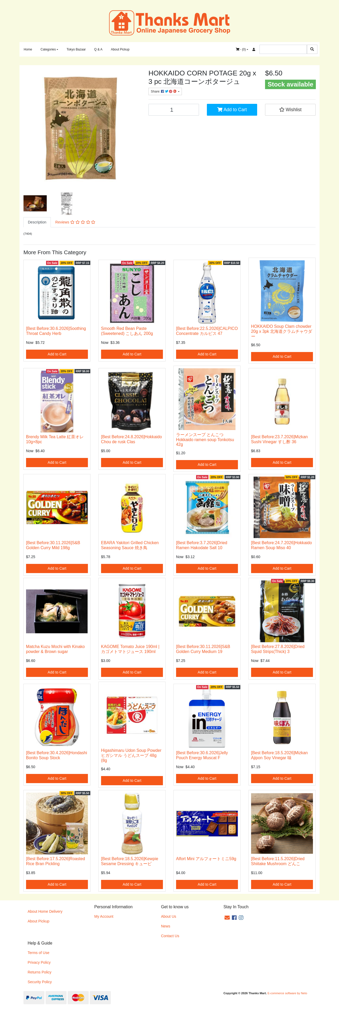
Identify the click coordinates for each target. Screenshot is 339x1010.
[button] (290, 109)
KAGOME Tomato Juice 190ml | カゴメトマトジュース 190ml (130, 649)
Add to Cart (232, 109)
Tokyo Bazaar (76, 49)
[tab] (37, 222)
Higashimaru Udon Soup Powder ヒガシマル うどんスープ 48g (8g (131, 755)
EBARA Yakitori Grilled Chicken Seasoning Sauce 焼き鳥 (130, 545)
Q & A (98, 49)
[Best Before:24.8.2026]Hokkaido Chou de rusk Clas (131, 439)
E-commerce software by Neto (287, 993)
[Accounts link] (253, 49)
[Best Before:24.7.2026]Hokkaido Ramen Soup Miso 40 (281, 545)
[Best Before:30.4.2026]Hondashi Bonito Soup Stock (56, 755)
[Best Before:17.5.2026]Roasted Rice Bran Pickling (55, 861)
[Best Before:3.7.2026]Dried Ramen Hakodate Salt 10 (201, 545)
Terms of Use (38, 953)
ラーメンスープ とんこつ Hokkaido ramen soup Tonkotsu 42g (205, 439)
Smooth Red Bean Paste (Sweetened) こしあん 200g (127, 331)
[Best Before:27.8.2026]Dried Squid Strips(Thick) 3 (278, 649)
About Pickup (120, 49)
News (165, 926)
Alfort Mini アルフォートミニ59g (206, 858)
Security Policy (40, 982)
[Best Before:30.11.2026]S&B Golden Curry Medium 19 (203, 649)
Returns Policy (39, 972)
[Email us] (227, 918)
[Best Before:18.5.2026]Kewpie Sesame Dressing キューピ (129, 861)
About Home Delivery (45, 911)
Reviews (75, 222)
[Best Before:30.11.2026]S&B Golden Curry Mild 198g (53, 545)
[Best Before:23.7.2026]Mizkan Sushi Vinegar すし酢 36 (279, 439)
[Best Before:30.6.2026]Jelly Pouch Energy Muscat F (202, 755)
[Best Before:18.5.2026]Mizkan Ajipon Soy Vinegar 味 (279, 755)
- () (241, 49)
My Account (103, 916)
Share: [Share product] (164, 91)
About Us (168, 916)
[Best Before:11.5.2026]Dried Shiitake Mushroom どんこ (278, 861)
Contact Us (170, 936)
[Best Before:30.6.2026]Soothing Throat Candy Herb (56, 331)
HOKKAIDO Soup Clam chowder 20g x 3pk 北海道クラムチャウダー (281, 331)
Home (28, 49)
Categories (48, 49)
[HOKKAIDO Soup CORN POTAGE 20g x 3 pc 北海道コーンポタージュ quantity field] (173, 110)
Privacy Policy (39, 962)
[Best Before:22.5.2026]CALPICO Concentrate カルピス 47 (207, 331)
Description (37, 222)
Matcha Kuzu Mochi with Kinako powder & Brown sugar (55, 649)
